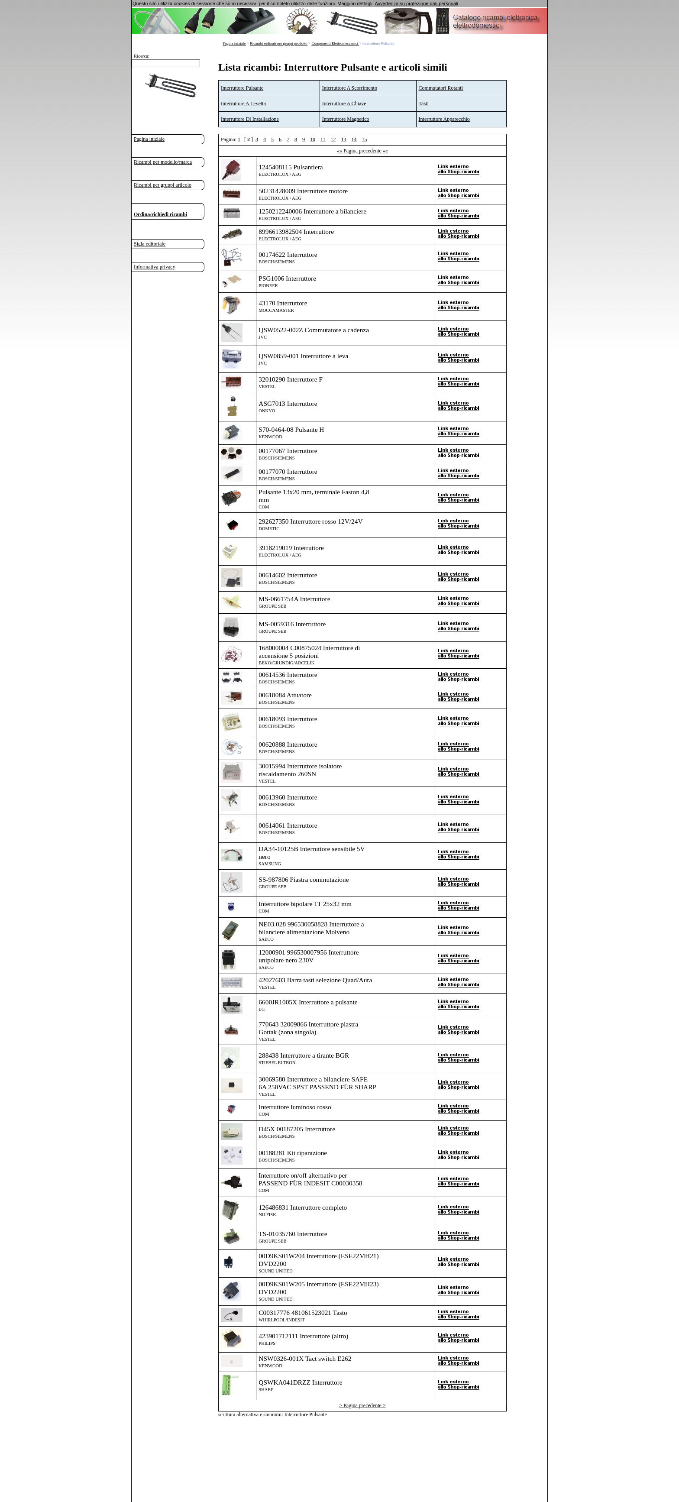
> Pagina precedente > (362, 1405)
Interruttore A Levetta (243, 103)
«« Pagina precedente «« (362, 151)
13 (343, 139)
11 (323, 139)
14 (354, 139)
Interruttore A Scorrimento (349, 88)
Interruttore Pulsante (242, 88)
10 (312, 139)
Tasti (424, 103)
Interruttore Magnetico (345, 119)
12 (333, 139)
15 (364, 139)
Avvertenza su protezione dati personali (416, 3)
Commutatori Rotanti (441, 88)
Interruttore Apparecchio (444, 119)
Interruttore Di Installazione (250, 119)
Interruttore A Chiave (344, 103)
